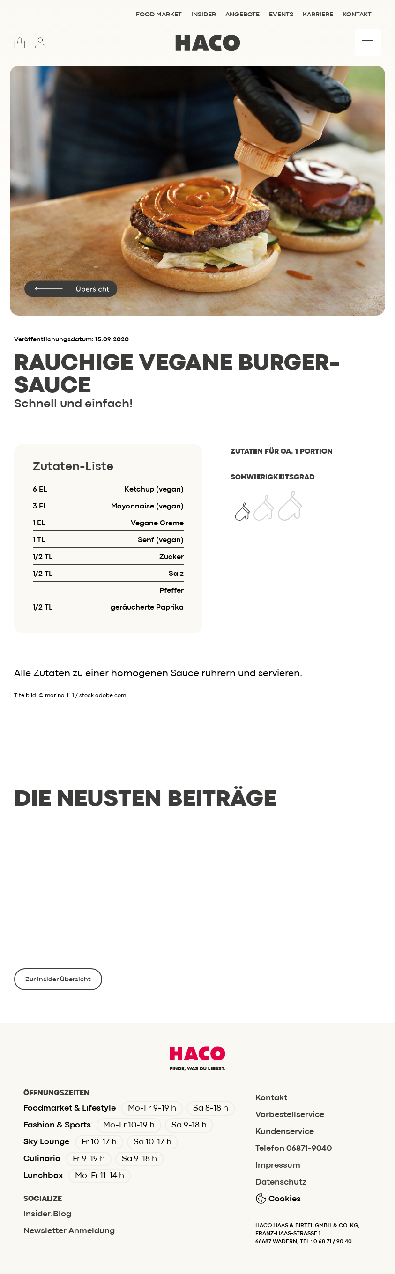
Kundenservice (284, 1131)
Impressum (277, 1165)
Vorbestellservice (289, 1115)
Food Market (159, 14)
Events (281, 14)
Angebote (242, 14)
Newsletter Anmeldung (69, 1231)
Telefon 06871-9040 (293, 1148)
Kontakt (357, 14)
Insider (203, 14)
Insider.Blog (47, 1214)
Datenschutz (280, 1182)
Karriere (318, 14)
